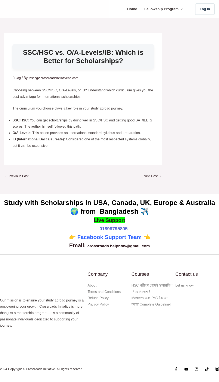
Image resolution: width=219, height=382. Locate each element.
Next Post (152, 176)
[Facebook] (180, 369)
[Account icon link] (205, 9)
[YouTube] (189, 369)
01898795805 (113, 229)
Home (132, 9)
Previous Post (17, 176)
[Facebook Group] (217, 369)
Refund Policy (98, 298)
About (91, 285)
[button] (181, 9)
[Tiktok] (208, 369)
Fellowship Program (163, 9)
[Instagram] (199, 369)
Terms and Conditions (104, 292)
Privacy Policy (98, 304)
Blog (17, 78)
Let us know (184, 285)
